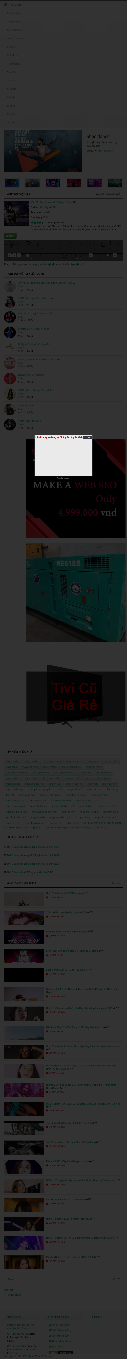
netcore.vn (66, 478)
